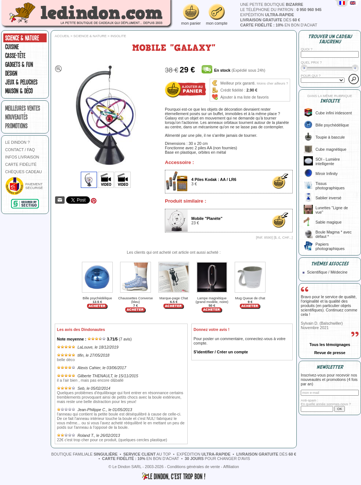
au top (147, 454)
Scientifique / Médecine (327, 272)
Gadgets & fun (19, 64)
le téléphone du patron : (281, 9)
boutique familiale (84, 454)
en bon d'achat (278, 25)
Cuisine (12, 46)
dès (270, 20)
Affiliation (231, 466)
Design (11, 73)
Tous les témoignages (329, 344)
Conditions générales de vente (193, 466)
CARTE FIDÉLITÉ (21, 164)
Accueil (62, 36)
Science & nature (22, 37)
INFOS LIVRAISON (22, 157)
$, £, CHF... (283, 237)
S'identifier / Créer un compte (221, 352)
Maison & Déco (19, 90)
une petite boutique (271, 4)
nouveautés (16, 117)
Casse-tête (15, 55)
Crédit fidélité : (232, 90)
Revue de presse (330, 352)
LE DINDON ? (17, 142)
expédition (267, 15)
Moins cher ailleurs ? (272, 83)
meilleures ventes (22, 108)
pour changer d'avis (217, 458)
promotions (16, 125)
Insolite (118, 36)
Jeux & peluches (21, 82)
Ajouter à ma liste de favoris (244, 97)
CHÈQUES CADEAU (23, 172)
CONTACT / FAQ (20, 149)
